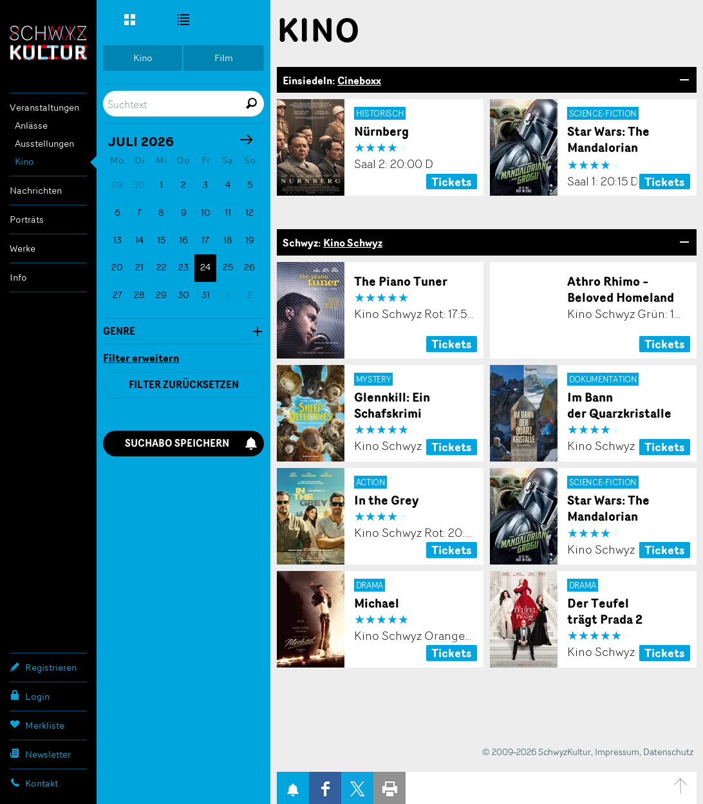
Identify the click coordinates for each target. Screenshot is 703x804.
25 (228, 267)
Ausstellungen (44, 143)
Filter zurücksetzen (184, 384)
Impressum (617, 751)
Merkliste (37, 725)
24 (205, 267)
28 (139, 294)
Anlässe (31, 125)
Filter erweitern (141, 358)
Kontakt (34, 783)
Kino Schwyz (352, 242)
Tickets (451, 181)
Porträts (27, 219)
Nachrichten (36, 190)
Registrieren (43, 667)
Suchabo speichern (191, 443)
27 (117, 294)
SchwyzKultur (48, 43)
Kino (24, 161)
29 (161, 294)
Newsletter (40, 754)
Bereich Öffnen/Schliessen (684, 80)
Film (223, 57)
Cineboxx (359, 80)
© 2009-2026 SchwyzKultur (536, 751)
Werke (22, 248)
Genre (119, 331)
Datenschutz (668, 751)
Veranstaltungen (44, 107)
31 (206, 294)
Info (18, 277)
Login (30, 696)
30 (183, 294)
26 (249, 267)
